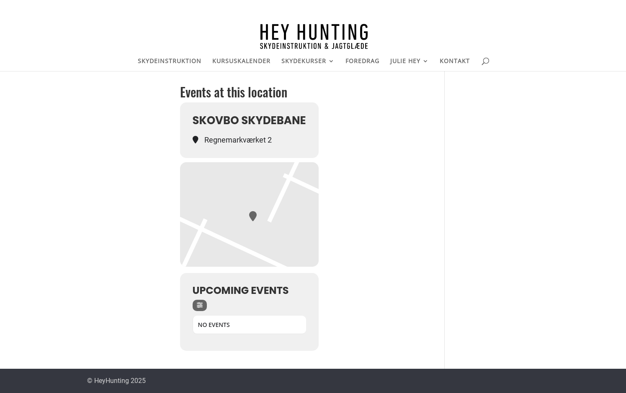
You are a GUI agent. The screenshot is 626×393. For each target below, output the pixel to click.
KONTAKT (455, 61)
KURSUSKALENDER (241, 61)
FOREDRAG (362, 61)
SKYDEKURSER (303, 61)
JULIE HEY (405, 61)
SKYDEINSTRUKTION (169, 61)
